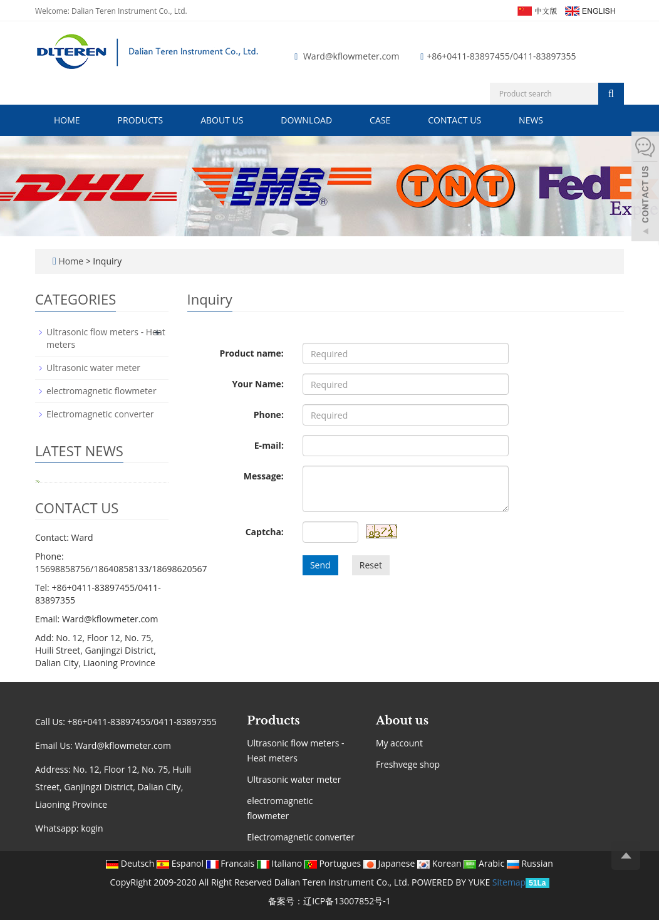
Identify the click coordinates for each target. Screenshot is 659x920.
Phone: (269, 415)
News (531, 120)
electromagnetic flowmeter (101, 391)
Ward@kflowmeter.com (351, 56)
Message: (264, 476)
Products (140, 120)
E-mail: (269, 445)
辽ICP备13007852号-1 (347, 901)
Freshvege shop (408, 764)
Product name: (251, 353)
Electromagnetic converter (100, 414)
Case (380, 120)
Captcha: (265, 532)
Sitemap (509, 882)
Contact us (454, 120)
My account (399, 743)
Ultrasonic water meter (93, 368)
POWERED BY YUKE (452, 882)
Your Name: (257, 384)
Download (306, 120)
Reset (371, 565)
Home (67, 120)
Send (320, 565)
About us (221, 120)
